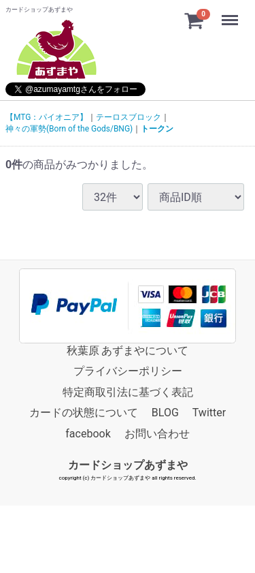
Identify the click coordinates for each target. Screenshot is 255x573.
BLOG (165, 412)
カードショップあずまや (128, 465)
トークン (157, 129)
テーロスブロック (128, 117)
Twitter (209, 412)
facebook (87, 433)
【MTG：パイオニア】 (46, 117)
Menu (231, 13)
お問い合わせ (157, 433)
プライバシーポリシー (127, 371)
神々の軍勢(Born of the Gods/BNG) (69, 129)
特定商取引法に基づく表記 (128, 392)
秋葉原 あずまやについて (128, 350)
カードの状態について (83, 412)
